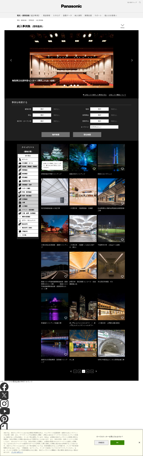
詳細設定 (101, 442)
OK (117, 442)
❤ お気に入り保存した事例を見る (95, 95)
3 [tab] (71, 86)
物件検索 (55, 134)
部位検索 (87, 134)
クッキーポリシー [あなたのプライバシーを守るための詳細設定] (17, 452)
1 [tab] (65, 86)
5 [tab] (78, 86)
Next (132, 60)
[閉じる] (139, 442)
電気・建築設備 (21, 20)
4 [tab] (75, 86)
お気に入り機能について (117, 95)
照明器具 (31, 20)
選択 (42, 109)
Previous (11, 60)
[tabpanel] (71, 60)
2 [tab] (68, 86)
